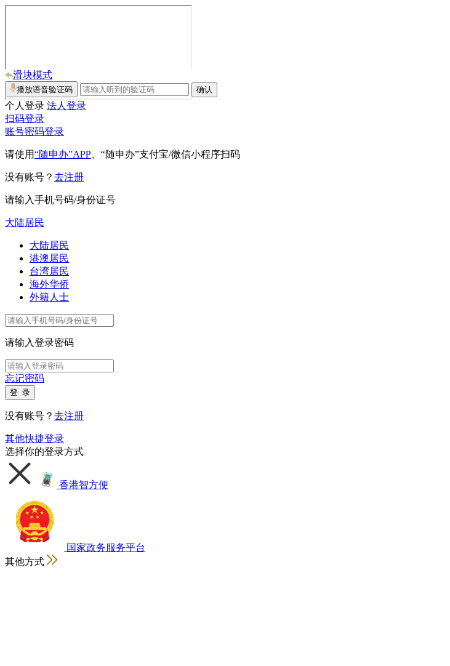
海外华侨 (49, 284)
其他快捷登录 (34, 438)
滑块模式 (28, 75)
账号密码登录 (34, 131)
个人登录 (24, 105)
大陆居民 (24, 222)
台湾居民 (49, 271)
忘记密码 (24, 378)
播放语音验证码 (41, 88)
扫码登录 (24, 118)
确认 (204, 89)
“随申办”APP (62, 154)
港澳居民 (49, 258)
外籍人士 (49, 297)
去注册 (69, 177)
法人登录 (66, 105)
